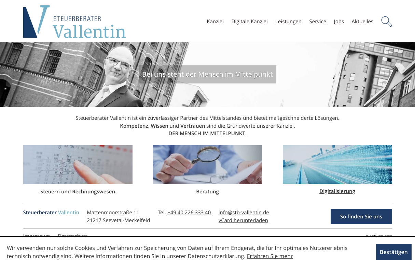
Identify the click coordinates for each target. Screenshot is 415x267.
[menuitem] (215, 21)
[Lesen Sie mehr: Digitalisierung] (337, 170)
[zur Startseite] (74, 21)
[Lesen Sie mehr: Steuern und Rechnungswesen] (78, 170)
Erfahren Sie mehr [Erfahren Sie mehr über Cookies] (270, 256)
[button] (386, 21)
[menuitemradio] (288, 21)
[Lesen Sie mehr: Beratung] (207, 170)
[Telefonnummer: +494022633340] (189, 212)
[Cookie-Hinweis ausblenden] (394, 252)
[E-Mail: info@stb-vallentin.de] (244, 212)
